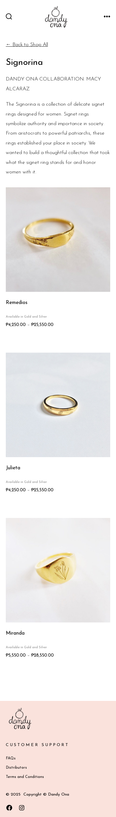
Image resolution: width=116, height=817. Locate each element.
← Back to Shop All (27, 44)
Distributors (16, 768)
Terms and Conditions (25, 777)
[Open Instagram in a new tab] (21, 807)
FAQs (11, 758)
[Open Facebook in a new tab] (9, 807)
